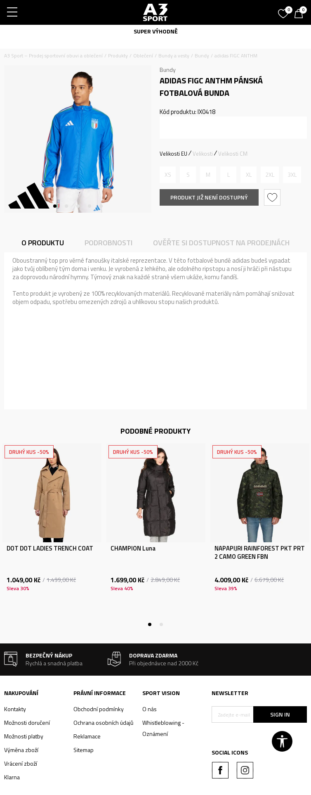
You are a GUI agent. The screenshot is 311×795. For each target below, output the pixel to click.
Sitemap (83, 749)
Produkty (118, 55)
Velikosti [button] (203, 154)
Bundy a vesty (173, 55)
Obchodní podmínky (98, 709)
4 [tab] (89, 206)
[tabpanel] (77, 139)
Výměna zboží (21, 749)
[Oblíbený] (284, 10)
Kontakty (15, 709)
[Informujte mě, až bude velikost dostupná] (168, 174)
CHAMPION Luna (133, 548)
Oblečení (143, 55)
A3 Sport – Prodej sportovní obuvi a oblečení (53, 55)
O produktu (42, 242)
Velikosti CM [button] (232, 154)
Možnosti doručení (27, 722)
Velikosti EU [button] (173, 154)
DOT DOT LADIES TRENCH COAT (50, 548)
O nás (149, 709)
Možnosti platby (23, 736)
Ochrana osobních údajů (103, 722)
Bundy (202, 55)
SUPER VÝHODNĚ (156, 31)
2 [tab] (66, 206)
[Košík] (301, 14)
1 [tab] (55, 206)
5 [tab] (101, 206)
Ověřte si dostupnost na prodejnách (221, 242)
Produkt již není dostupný (209, 197)
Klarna (12, 777)
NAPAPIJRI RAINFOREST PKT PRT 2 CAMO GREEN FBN (259, 552)
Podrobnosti (108, 242)
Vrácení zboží (20, 763)
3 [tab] (78, 206)
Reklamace (87, 736)
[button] (273, 197)
